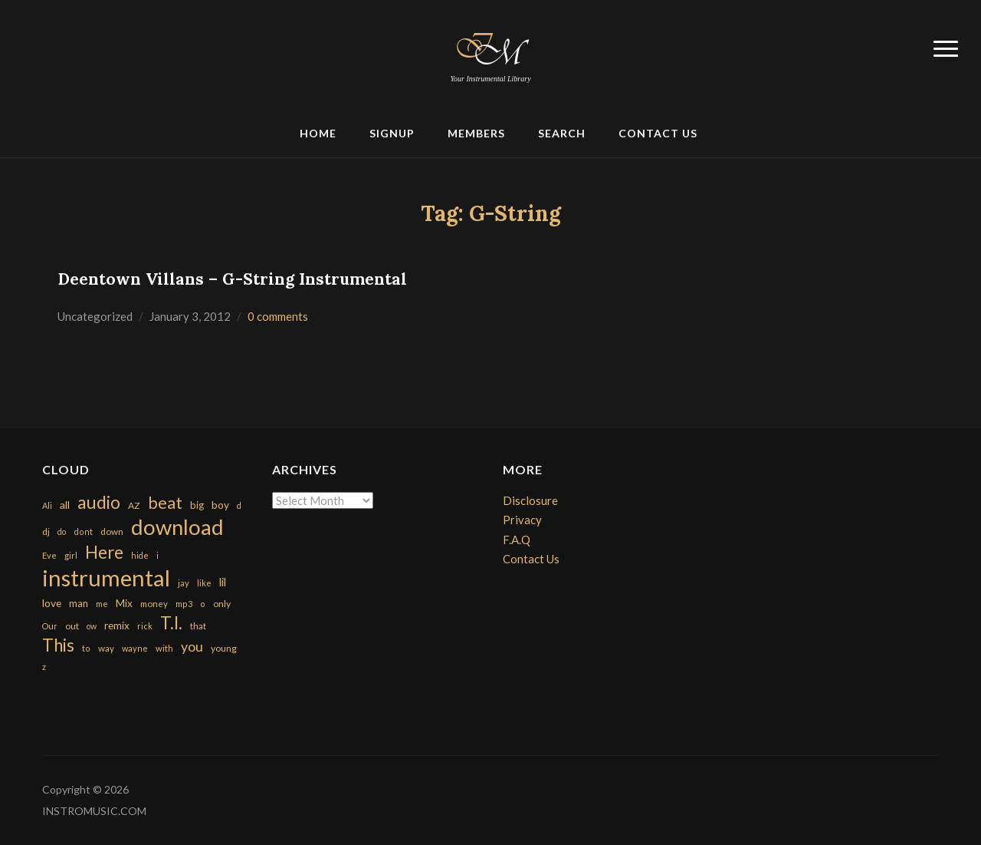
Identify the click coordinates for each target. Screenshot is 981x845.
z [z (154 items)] (44, 667)
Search (562, 133)
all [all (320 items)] (65, 504)
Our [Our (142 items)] (49, 626)
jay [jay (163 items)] (183, 583)
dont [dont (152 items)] (83, 531)
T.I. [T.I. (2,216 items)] (171, 622)
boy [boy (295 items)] (220, 504)
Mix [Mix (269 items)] (124, 603)
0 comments (278, 316)
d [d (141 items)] (239, 505)
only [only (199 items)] (222, 603)
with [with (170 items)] (164, 648)
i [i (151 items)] (157, 555)
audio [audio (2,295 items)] (98, 502)
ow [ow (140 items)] (92, 626)
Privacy (522, 519)
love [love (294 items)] (51, 602)
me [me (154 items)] (102, 604)
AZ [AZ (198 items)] (134, 505)
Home (318, 133)
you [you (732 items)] (192, 646)
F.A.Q (516, 539)
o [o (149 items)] (202, 604)
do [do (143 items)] (61, 531)
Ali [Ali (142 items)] (47, 505)
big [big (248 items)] (197, 505)
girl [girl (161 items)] (70, 555)
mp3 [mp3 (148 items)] (184, 604)
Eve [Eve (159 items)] (49, 555)
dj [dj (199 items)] (46, 531)
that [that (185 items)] (198, 626)
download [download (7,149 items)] (177, 527)
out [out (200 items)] (72, 626)
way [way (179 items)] (106, 648)
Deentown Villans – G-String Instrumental (232, 279)
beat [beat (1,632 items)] (165, 503)
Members (476, 133)
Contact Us (657, 133)
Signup (392, 133)
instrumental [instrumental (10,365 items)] (106, 577)
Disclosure (530, 500)
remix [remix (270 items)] (117, 625)
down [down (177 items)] (111, 531)
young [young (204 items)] (224, 648)
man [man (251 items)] (78, 603)
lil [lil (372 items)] (222, 582)
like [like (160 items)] (204, 583)
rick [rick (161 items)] (145, 626)
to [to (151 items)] (86, 648)
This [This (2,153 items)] (58, 645)
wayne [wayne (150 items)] (135, 648)
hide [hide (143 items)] (140, 555)
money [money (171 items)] (154, 604)
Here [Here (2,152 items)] (104, 552)
